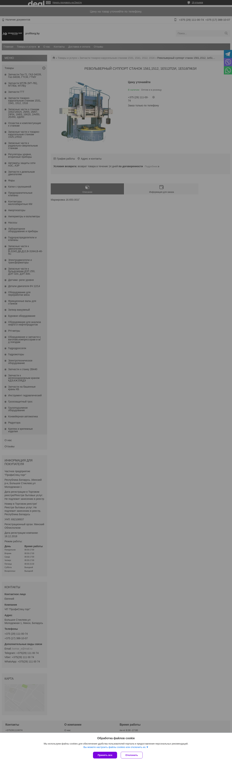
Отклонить (131, 755)
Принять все (105, 755)
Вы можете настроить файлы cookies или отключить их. (114, 747)
